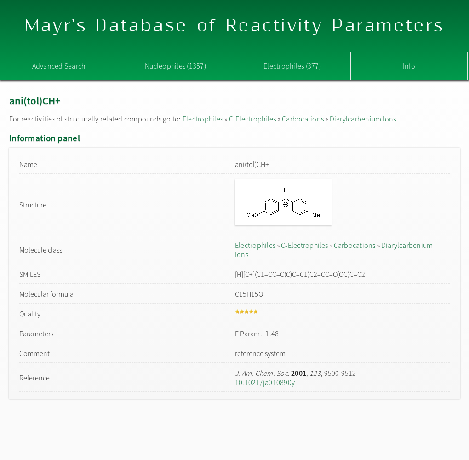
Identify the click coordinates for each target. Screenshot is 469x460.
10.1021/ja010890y (265, 382)
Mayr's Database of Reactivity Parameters (235, 26)
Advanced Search (59, 65)
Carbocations (303, 118)
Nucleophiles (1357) (175, 65)
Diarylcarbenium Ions (363, 118)
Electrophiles (203, 118)
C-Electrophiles (252, 118)
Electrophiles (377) (292, 65)
